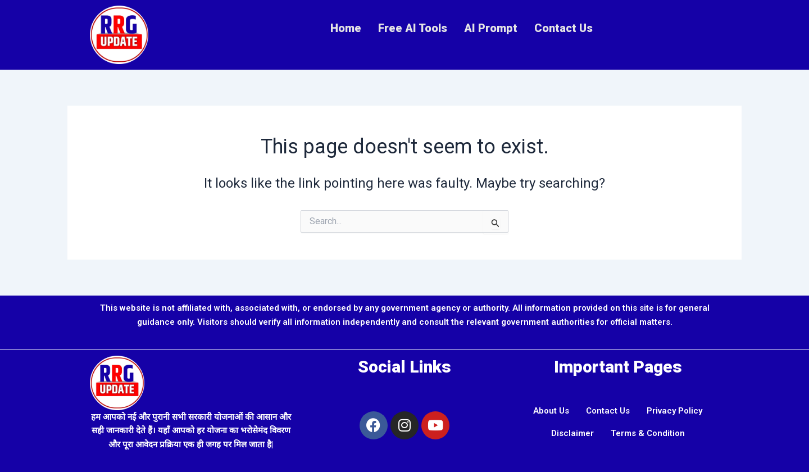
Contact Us (563, 28)
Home (345, 28)
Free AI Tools (412, 28)
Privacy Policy (674, 411)
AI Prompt (490, 28)
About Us (551, 411)
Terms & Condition (648, 433)
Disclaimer (572, 433)
